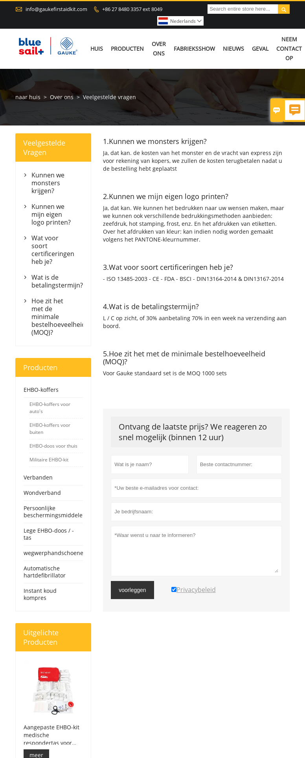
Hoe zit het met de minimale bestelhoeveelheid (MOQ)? (53, 316)
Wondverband (42, 492)
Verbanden (38, 477)
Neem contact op (289, 48)
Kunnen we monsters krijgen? (47, 183)
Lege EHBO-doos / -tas (49, 534)
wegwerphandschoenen (55, 553)
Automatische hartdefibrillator (45, 571)
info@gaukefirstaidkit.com (56, 9)
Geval (260, 48)
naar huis (27, 97)
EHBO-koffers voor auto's (49, 408)
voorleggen (132, 590)
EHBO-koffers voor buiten (49, 428)
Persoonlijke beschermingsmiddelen (55, 511)
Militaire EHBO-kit (48, 459)
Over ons (159, 48)
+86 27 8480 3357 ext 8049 (132, 9)
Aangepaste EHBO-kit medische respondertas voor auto (51, 735)
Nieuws (233, 48)
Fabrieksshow (194, 48)
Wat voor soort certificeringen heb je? (52, 250)
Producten (127, 48)
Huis (96, 48)
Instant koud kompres (40, 594)
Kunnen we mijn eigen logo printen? (51, 214)
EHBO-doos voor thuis (53, 446)
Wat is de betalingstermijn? (53, 281)
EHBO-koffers (41, 389)
